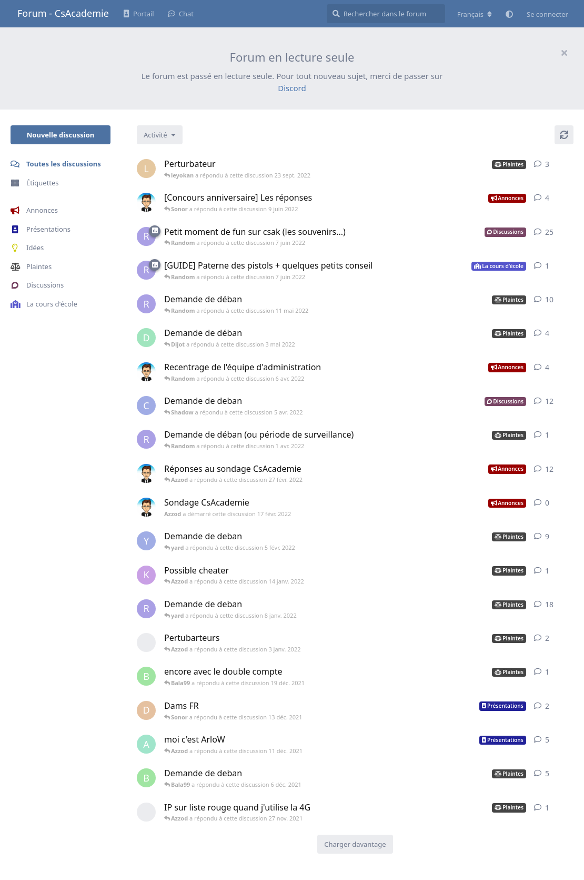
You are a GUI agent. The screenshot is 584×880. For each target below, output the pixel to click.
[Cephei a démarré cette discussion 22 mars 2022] (146, 405)
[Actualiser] (564, 134)
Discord (292, 88)
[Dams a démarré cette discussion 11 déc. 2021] (146, 710)
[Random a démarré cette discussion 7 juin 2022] (146, 236)
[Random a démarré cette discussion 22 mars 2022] (146, 439)
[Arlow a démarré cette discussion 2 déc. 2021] (146, 744)
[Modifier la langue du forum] (474, 14)
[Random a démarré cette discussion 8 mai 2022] (146, 303)
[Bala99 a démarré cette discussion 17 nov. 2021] (146, 777)
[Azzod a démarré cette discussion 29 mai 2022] (146, 202)
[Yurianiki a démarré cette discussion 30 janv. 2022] (146, 540)
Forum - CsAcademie (63, 13)
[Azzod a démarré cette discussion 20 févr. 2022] (146, 473)
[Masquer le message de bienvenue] (564, 52)
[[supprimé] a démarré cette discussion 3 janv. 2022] (146, 642)
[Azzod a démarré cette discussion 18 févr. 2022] (146, 371)
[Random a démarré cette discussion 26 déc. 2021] (146, 608)
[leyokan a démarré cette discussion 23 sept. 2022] (146, 168)
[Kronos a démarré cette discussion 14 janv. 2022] (146, 575)
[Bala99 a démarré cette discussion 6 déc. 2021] (146, 676)
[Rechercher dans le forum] (386, 13)
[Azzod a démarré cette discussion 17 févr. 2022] (146, 507)
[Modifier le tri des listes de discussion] (160, 134)
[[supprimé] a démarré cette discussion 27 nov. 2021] (146, 812)
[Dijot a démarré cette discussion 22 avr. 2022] (146, 337)
